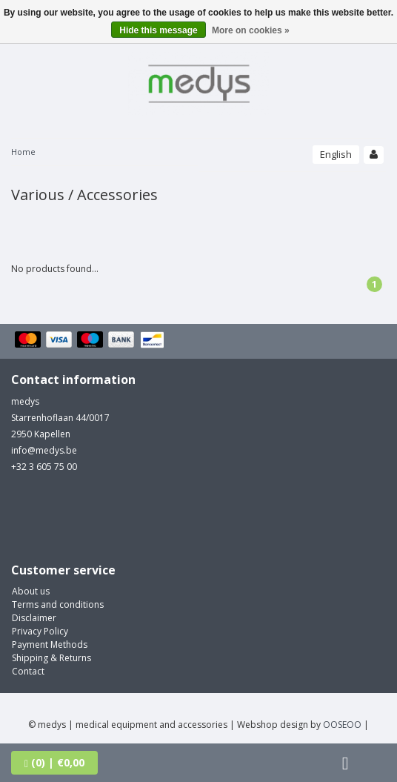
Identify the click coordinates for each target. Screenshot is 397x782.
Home (23, 151)
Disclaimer (34, 618)
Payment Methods (49, 644)
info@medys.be (44, 450)
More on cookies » (251, 30)
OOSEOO (342, 724)
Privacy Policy (40, 631)
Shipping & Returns (51, 658)
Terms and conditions (58, 604)
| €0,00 (54, 762)
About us (31, 591)
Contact (28, 671)
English (336, 154)
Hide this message (158, 30)
